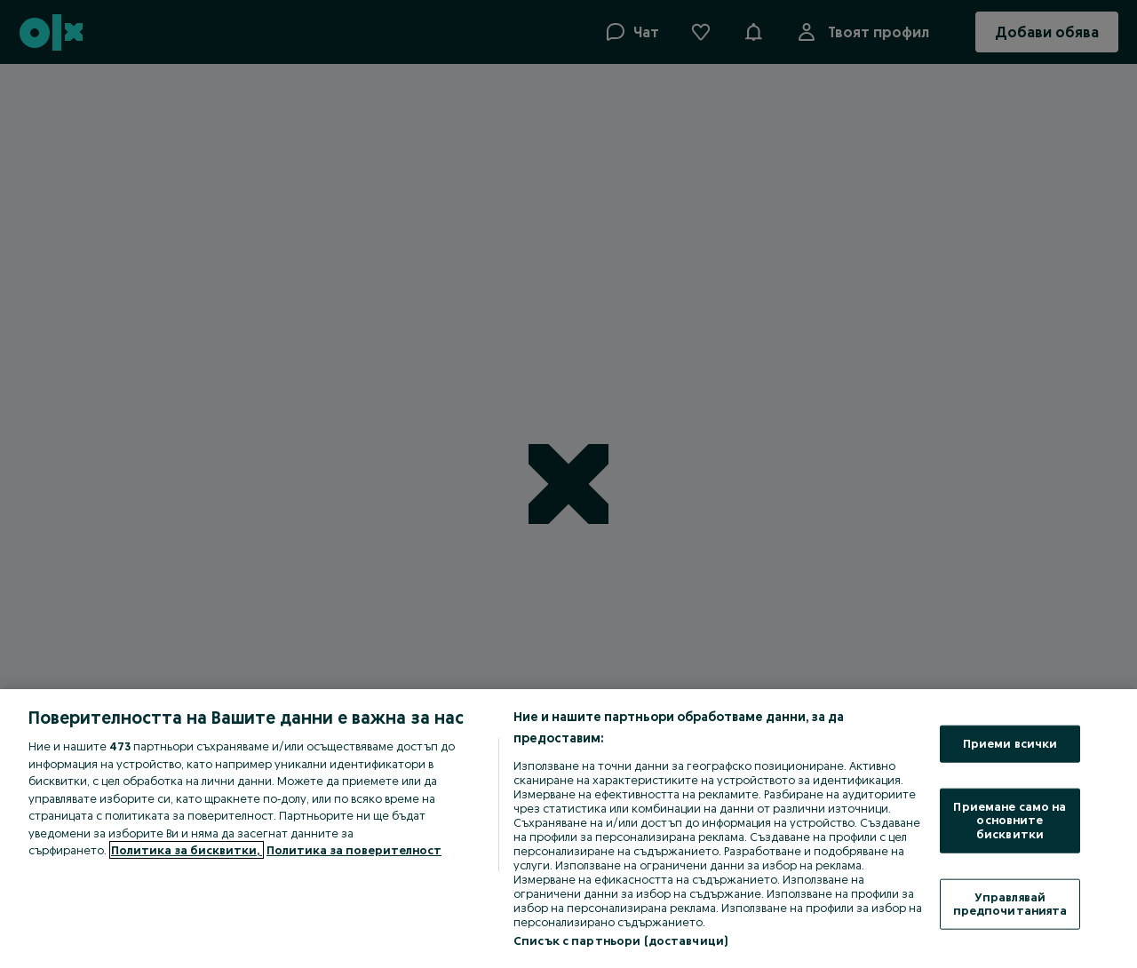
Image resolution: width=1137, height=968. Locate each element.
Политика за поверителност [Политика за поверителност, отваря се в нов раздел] (353, 850)
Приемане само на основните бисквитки (1009, 819)
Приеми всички (1010, 743)
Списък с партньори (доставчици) (620, 940)
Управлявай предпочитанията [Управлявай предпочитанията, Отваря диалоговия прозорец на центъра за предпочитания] (1010, 903)
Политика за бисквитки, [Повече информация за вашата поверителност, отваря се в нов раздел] (186, 850)
